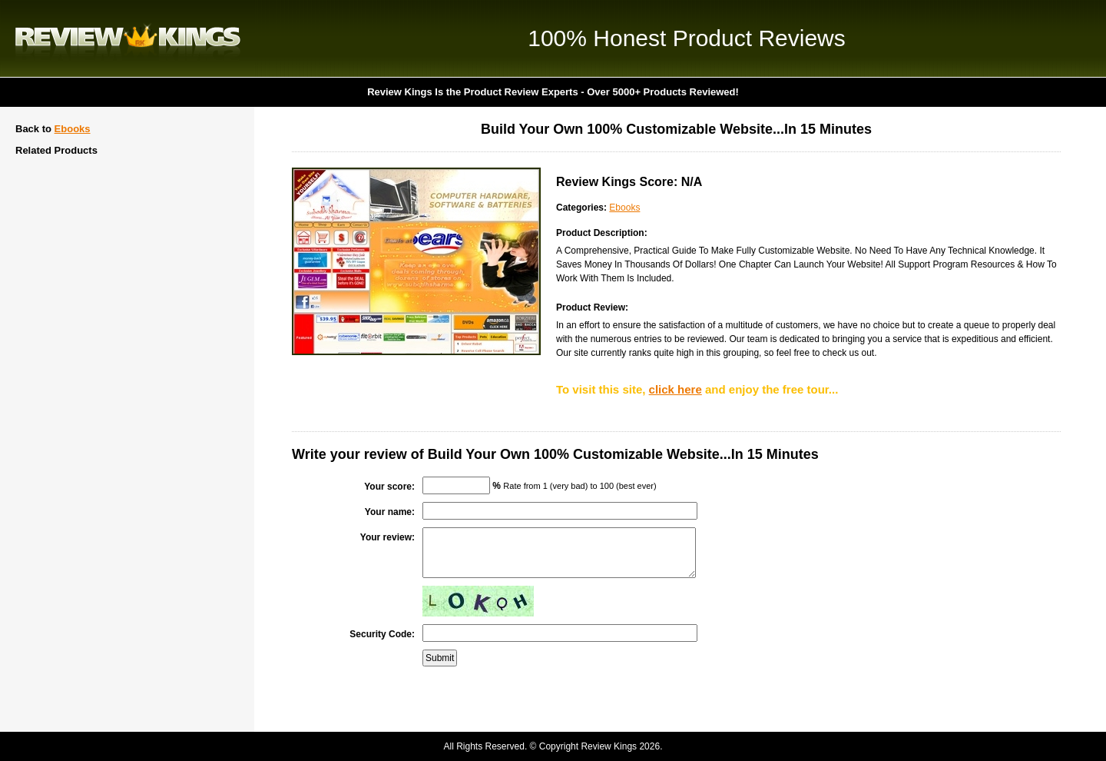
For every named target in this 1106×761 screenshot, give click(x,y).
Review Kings (128, 38)
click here (675, 389)
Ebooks (73, 129)
